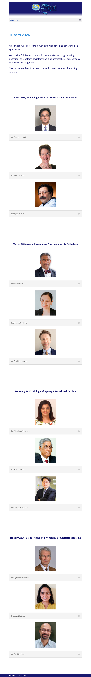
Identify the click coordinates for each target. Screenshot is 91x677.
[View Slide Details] (45, 9)
